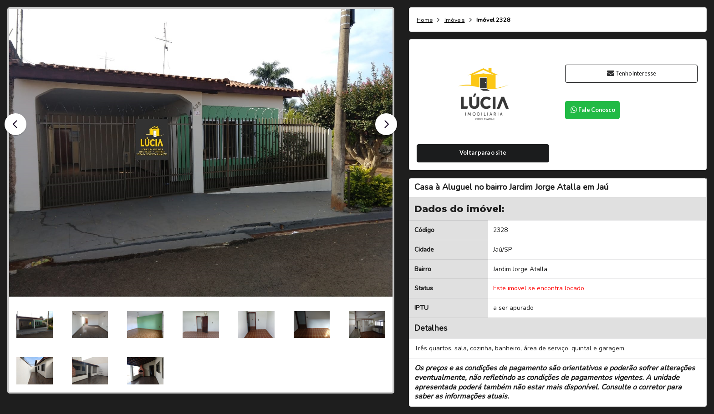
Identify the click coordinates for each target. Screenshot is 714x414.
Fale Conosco (592, 109)
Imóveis (454, 20)
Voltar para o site (482, 152)
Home (425, 20)
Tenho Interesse (631, 73)
